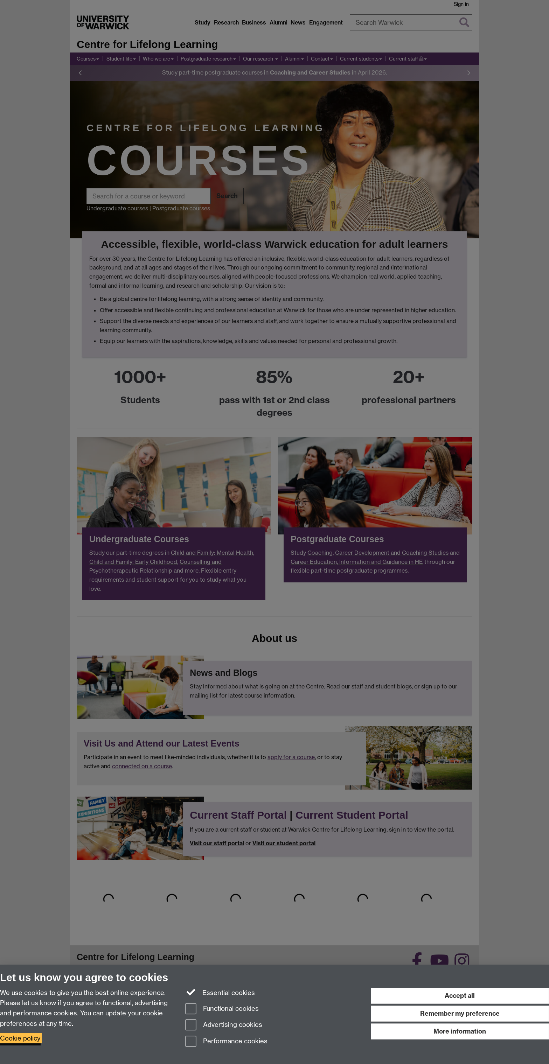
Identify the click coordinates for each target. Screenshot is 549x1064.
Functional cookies (222, 1009)
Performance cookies (226, 1041)
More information (459, 1031)
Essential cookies (220, 992)
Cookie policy (20, 1038)
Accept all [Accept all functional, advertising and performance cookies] (460, 996)
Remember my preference (460, 1013)
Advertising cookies (223, 1025)
